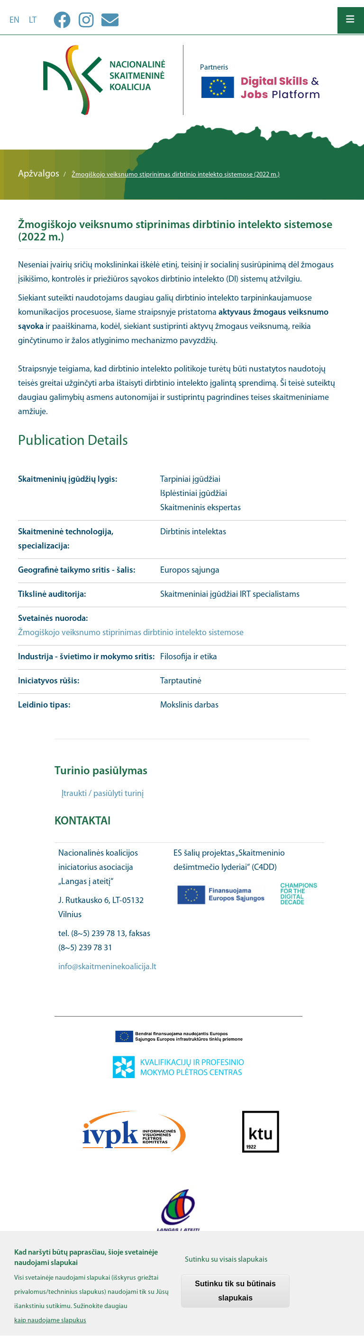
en (14, 20)
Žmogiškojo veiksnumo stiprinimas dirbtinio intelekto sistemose (131, 632)
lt (32, 20)
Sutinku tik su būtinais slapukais (235, 1299)
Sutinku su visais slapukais (226, 1268)
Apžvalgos (38, 174)
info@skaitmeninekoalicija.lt (107, 967)
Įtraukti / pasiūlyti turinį (103, 793)
